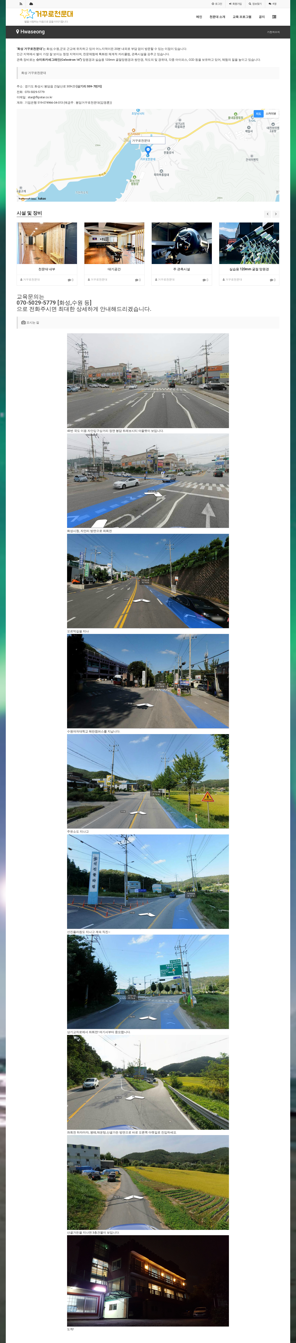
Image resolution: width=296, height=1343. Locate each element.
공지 (262, 17)
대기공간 (114, 269)
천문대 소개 (217, 17)
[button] (267, 214)
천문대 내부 (46, 269)
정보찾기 (255, 3)
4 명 (272, 3)
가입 (235, 3)
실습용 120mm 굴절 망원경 (249, 269)
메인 (199, 17)
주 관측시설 (181, 269)
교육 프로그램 (242, 17)
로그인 (217, 3)
